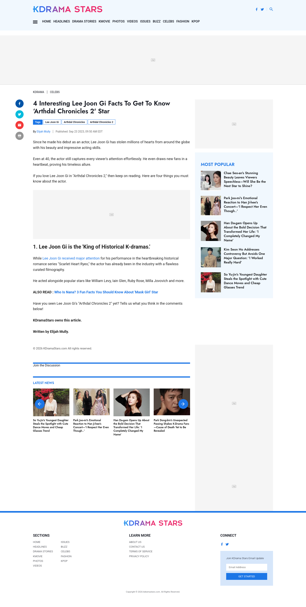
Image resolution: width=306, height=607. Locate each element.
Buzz (157, 21)
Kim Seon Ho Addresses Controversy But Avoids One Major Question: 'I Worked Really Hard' (244, 256)
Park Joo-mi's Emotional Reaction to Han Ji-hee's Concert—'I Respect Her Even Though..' (91, 425)
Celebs (168, 21)
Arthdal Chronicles (74, 122)
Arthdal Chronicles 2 (101, 122)
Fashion (182, 21)
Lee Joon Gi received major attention (71, 258)
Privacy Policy (139, 556)
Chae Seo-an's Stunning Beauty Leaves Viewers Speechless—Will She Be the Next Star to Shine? (245, 179)
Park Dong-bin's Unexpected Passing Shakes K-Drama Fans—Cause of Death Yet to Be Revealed (171, 425)
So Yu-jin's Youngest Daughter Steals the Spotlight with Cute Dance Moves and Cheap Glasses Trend (50, 425)
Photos (118, 21)
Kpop (196, 21)
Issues (145, 21)
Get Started (246, 576)
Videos (132, 21)
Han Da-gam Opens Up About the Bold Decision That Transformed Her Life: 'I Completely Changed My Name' (131, 427)
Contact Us (137, 546)
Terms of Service (140, 551)
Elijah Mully (44, 131)
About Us (135, 541)
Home (46, 21)
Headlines (61, 21)
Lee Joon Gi (52, 122)
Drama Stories (84, 21)
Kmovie (104, 21)
